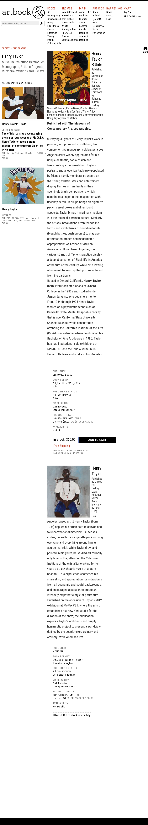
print (145, 51)
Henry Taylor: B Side (14, 124)
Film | (50, 26)
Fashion (51, 29)
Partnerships (98, 32)
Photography (53, 15)
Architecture (53, 19)
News (109, 12)
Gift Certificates (132, 16)
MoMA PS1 (58, 651)
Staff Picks (67, 19)
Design (50, 22)
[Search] (20, 23)
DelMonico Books (62, 375)
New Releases (69, 12)
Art (48, 12)
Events (109, 15)
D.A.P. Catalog (68, 22)
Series (75, 39)
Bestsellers (67, 15)
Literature (52, 32)
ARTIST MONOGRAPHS (14, 48)
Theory (50, 36)
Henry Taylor (9, 209)
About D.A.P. (85, 12)
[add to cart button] (97, 440)
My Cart (128, 12)
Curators (66, 32)
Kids (59, 43)
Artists (65, 26)
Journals (66, 39)
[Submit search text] (42, 23)
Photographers (69, 29)
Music (56, 26)
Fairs (108, 19)
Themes (65, 36)
